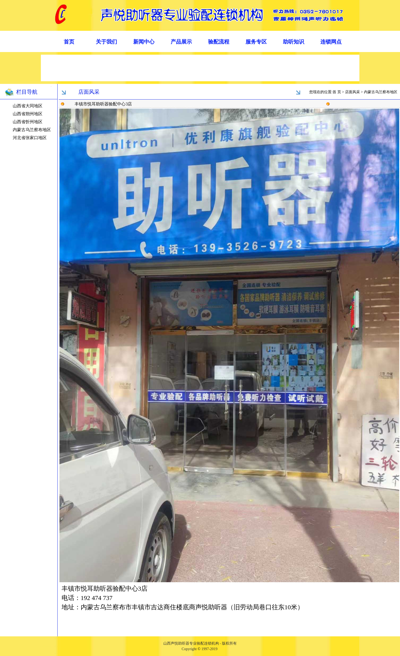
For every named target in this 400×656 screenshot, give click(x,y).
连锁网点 (331, 42)
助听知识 (293, 42)
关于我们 (106, 42)
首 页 (337, 92)
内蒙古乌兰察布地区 (32, 129)
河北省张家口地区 (30, 137)
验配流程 (218, 42)
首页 (69, 42)
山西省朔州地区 (27, 114)
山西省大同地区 (27, 106)
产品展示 (181, 42)
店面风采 (352, 92)
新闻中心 (143, 42)
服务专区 (256, 42)
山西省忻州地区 (27, 121)
